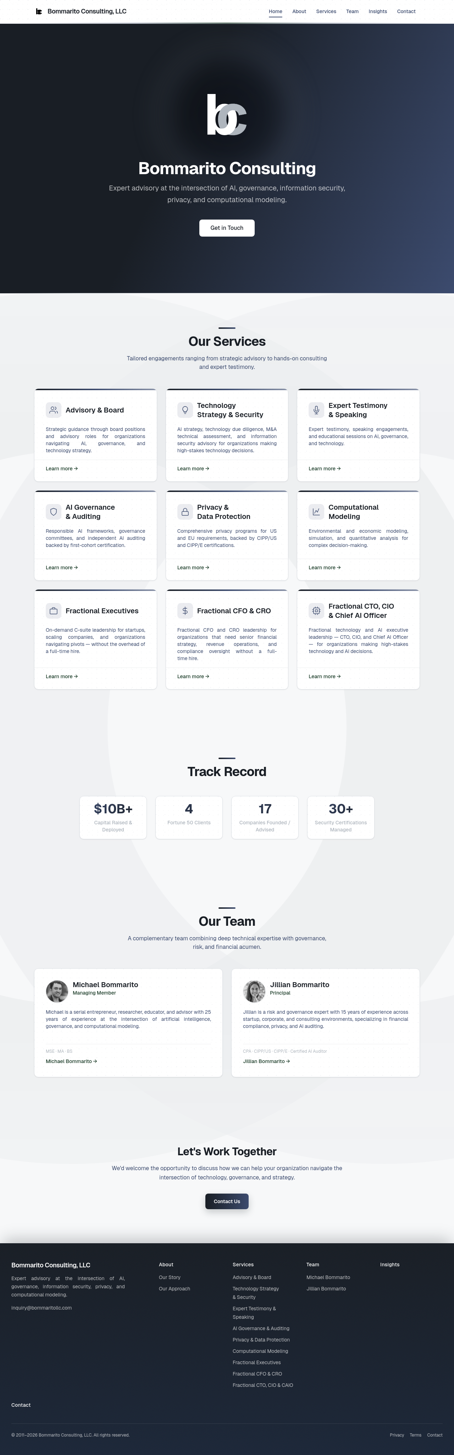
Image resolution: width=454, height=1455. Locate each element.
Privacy (397, 1435)
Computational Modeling (260, 1351)
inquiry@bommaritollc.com (41, 1308)
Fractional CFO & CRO (257, 1374)
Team (352, 11)
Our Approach (174, 1288)
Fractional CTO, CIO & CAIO (263, 1385)
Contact (406, 11)
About (299, 11)
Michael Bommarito (328, 1277)
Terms (415, 1435)
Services (326, 11)
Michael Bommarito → (71, 1061)
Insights (378, 11)
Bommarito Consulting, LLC (80, 11)
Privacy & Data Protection (261, 1340)
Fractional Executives (257, 1362)
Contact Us (227, 1201)
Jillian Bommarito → (266, 1061)
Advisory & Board (252, 1277)
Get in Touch (227, 228)
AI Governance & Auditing (261, 1328)
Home (275, 12)
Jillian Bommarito (326, 1288)
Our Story (170, 1277)
